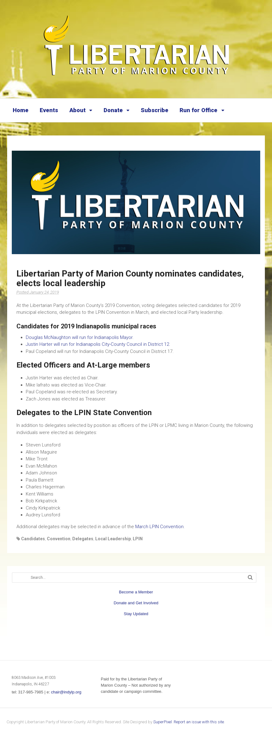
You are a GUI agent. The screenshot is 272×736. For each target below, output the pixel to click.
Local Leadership (113, 538)
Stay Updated (136, 613)
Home (21, 110)
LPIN (138, 538)
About (77, 110)
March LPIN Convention (159, 526)
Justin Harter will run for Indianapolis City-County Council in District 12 (97, 344)
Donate (113, 110)
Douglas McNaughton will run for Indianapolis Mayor (79, 337)
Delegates (82, 538)
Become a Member (136, 592)
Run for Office (198, 110)
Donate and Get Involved (136, 603)
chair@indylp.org (66, 692)
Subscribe (154, 110)
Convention (58, 538)
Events (49, 110)
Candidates (33, 538)
